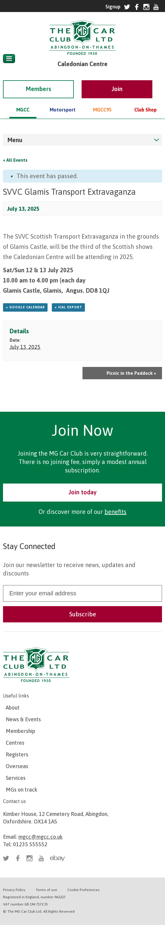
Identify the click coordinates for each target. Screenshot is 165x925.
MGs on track (21, 789)
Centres (15, 743)
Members (38, 80)
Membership (20, 731)
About (13, 707)
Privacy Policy (14, 890)
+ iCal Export (68, 307)
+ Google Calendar (25, 307)
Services (16, 778)
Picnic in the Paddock (131, 373)
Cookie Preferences (83, 890)
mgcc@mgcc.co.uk (40, 837)
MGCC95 (102, 101)
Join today (83, 492)
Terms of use (46, 890)
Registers (17, 754)
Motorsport (63, 101)
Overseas (17, 766)
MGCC (23, 101)
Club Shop (145, 101)
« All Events (15, 160)
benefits (115, 511)
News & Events (23, 719)
